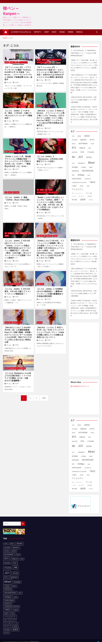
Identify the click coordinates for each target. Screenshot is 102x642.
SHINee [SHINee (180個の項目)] (81, 175)
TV (17, 62)
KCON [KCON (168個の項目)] (88, 157)
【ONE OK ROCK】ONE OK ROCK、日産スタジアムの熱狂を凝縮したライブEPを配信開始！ (84, 99)
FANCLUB (39, 322)
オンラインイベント (42, 192)
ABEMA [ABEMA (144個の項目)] (87, 136)
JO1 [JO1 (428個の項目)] (80, 157)
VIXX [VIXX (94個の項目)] (88, 186)
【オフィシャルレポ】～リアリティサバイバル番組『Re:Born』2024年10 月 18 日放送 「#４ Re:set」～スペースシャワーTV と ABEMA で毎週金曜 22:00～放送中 (18, 73)
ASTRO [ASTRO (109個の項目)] (92, 140)
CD (38, 151)
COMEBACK (11, 233)
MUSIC (54, 32)
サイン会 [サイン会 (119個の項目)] (89, 193)
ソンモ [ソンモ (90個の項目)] (74, 196)
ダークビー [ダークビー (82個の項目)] (81, 196)
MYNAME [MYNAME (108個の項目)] (75, 167)
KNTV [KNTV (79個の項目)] (73, 163)
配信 (47, 62)
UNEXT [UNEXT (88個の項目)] (81, 186)
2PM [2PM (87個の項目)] (73, 136)
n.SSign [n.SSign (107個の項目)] (83, 167)
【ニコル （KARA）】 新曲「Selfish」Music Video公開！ (17, 198)
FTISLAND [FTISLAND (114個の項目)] (90, 152)
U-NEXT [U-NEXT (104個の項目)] (74, 186)
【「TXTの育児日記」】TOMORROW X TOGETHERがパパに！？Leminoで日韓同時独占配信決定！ (83, 53)
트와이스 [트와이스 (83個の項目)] (91, 199)
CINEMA (70, 32)
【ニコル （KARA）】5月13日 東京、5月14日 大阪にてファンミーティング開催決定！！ (17, 291)
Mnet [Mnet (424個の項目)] (91, 162)
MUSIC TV (12, 62)
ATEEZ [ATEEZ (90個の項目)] (74, 143)
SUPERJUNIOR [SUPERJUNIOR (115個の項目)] (76, 179)
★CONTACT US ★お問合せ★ (21, 32)
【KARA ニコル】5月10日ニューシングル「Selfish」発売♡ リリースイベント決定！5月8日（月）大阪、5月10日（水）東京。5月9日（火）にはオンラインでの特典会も (50, 203)
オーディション (23, 62)
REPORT (37, 32)
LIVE (19, 105)
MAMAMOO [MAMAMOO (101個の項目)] (81, 163)
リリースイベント (53, 192)
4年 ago (40, 340)
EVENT (46, 32)
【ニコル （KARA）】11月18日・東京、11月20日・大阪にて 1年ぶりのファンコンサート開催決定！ (18, 114)
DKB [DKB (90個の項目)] (89, 148)
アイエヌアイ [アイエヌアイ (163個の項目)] (77, 189)
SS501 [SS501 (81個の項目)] (89, 175)
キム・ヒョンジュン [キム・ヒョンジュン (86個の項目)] (77, 193)
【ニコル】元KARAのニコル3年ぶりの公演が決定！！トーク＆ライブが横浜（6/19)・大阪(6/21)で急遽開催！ (17, 377)
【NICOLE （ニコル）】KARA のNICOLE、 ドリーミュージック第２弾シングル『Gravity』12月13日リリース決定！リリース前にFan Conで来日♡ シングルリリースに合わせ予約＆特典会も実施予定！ (50, 118)
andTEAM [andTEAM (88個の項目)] (74, 140)
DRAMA (62, 32)
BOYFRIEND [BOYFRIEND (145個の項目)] (83, 144)
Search (23, 524)
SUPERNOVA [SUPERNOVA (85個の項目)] (87, 179)
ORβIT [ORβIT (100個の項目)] (91, 167)
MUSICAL (79, 32)
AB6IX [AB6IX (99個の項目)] (79, 136)
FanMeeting (13, 151)
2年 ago (7, 82)
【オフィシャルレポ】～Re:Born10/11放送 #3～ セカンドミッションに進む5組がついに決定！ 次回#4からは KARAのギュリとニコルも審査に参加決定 (50, 72)
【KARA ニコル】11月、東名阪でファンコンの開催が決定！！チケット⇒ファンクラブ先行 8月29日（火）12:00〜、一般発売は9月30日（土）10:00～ (17, 161)
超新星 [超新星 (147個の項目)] (83, 200)
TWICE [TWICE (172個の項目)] (92, 182)
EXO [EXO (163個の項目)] (82, 152)
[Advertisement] (86, 219)
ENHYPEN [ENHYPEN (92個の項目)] (74, 152)
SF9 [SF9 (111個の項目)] (73, 175)
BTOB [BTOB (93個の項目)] (92, 143)
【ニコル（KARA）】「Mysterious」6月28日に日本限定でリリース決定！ (50, 158)
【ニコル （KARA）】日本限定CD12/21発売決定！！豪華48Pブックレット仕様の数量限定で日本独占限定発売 (50, 292)
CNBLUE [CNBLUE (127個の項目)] (82, 148)
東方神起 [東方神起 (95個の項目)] (74, 199)
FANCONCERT (13, 105)
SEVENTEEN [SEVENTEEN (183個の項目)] (87, 171)
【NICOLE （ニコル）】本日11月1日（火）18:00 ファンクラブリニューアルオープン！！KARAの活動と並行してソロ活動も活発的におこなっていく (50, 332)
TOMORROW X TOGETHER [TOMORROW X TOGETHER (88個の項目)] (79, 182)
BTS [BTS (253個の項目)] (74, 147)
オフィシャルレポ (56, 60)
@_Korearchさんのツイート (80, 386)
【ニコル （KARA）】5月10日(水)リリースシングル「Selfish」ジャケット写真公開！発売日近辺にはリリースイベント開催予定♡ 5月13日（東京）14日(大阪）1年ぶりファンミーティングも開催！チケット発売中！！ (17, 249)
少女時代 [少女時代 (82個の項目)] (89, 196)
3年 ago (40, 128)
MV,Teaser (16, 192)
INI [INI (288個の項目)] (73, 157)
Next (44, 398)
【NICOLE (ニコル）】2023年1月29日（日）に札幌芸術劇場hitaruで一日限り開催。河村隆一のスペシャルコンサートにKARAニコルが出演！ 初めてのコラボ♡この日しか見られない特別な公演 (18, 334)
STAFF (16, 82)
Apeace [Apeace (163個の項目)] (83, 140)
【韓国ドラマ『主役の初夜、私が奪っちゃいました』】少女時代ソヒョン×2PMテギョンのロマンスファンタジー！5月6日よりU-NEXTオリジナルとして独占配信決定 (84, 65)
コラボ (20, 322)
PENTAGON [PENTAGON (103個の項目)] (75, 171)
